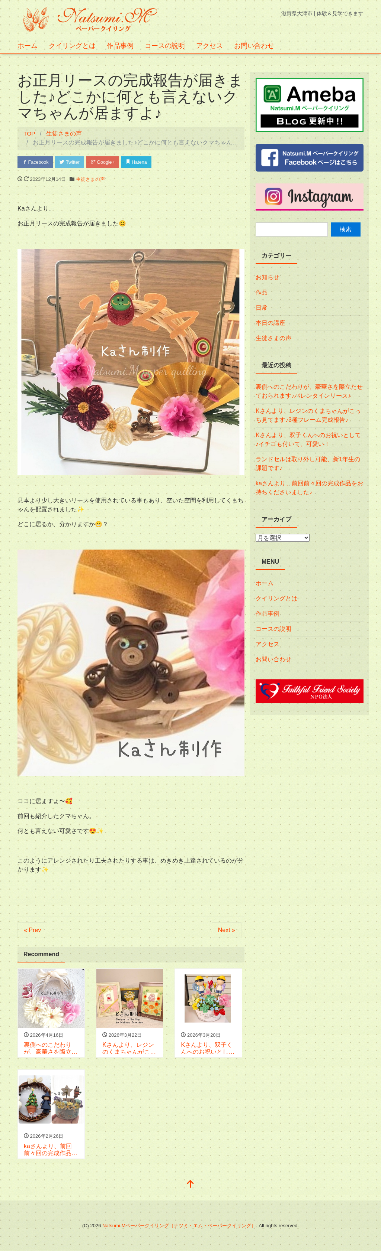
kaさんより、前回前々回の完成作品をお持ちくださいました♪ (309, 487)
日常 (262, 307)
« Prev (32, 930)
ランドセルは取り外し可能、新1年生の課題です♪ (308, 463)
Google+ (106, 162)
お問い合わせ (254, 45)
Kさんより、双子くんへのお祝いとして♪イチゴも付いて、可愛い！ (308, 439)
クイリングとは (72, 45)
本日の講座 (270, 323)
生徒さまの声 (90, 179)
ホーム (27, 45)
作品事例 (120, 45)
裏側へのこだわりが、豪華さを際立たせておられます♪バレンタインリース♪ (309, 391)
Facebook (36, 162)
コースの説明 (165, 45)
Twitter (71, 162)
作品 (262, 292)
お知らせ (267, 277)
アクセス (209, 45)
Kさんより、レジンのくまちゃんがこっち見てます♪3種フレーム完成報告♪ (308, 415)
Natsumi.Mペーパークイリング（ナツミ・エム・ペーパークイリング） (179, 1225)
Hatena (141, 162)
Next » (226, 930)
